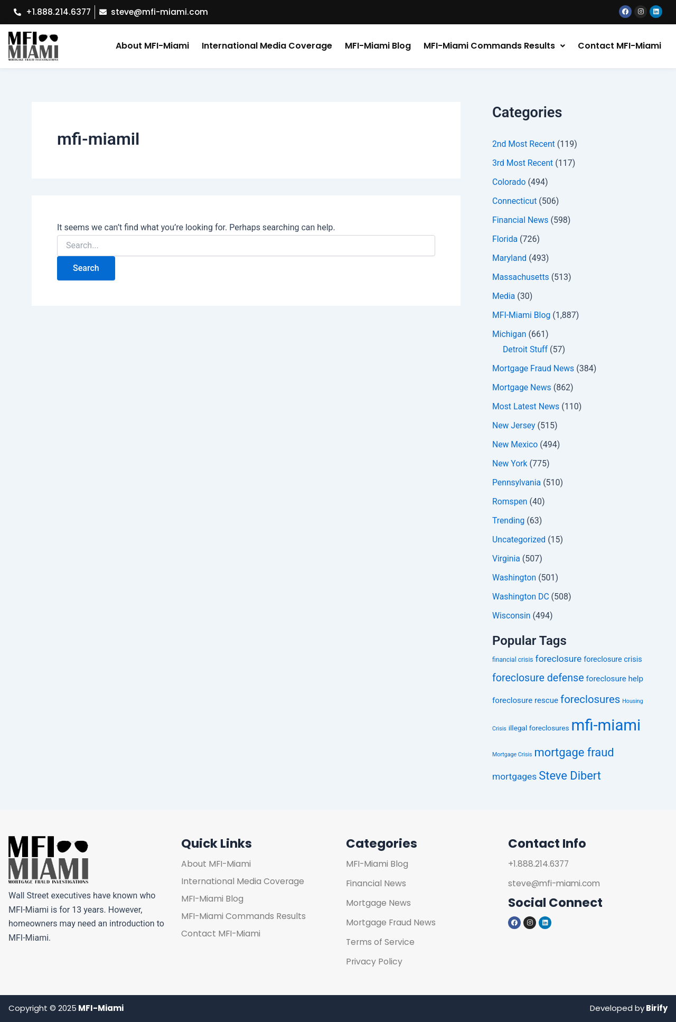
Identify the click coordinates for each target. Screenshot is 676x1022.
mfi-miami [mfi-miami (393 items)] (606, 726)
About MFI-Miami (152, 46)
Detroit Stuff (525, 350)
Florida (505, 240)
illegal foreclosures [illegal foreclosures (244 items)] (539, 728)
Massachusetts (521, 278)
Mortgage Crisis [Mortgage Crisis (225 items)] (512, 755)
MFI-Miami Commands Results (494, 46)
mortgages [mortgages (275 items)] (514, 776)
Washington (514, 578)
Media (503, 297)
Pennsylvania (517, 483)
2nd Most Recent (524, 144)
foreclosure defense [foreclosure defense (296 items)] (538, 678)
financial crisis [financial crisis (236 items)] (512, 659)
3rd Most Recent (523, 163)
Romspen (510, 502)
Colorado (509, 182)
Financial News (520, 220)
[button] (494, 46)
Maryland (509, 259)
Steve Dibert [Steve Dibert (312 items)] (570, 775)
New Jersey (514, 426)
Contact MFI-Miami (619, 46)
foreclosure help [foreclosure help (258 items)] (615, 679)
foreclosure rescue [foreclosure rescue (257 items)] (525, 700)
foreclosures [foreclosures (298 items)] (590, 699)
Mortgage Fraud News (534, 369)
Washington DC (521, 597)
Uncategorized (519, 540)
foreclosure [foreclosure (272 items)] (559, 658)
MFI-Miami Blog (378, 46)
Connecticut (515, 201)
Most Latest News (526, 407)
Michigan (509, 335)
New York (510, 464)
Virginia (506, 559)
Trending (508, 521)
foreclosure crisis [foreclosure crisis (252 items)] (613, 659)
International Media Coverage (267, 46)
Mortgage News (522, 388)
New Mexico (515, 445)
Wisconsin (511, 616)
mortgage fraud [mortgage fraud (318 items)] (574, 753)
